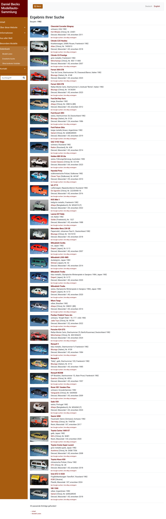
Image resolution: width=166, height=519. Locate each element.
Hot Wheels (56, 32)
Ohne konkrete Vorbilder (12, 64)
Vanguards (56, 393)
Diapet (54, 248)
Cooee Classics (58, 162)
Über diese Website (9, 27)
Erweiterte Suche (9, 59)
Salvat (54, 133)
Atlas (54, 46)
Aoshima (55, 450)
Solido (54, 220)
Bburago (55, 75)
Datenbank (6, 49)
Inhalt (3, 22)
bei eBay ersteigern (71, 37)
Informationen (7, 33)
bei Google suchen (58, 37)
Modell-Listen (8, 54)
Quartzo (55, 378)
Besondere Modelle (9, 43)
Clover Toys (56, 176)
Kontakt (4, 69)
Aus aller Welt (7, 38)
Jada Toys (56, 321)
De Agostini (56, 191)
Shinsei (55, 263)
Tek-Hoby (56, 422)
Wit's (54, 436)
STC (53, 465)
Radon (54, 147)
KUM (54, 479)
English (157, 6)
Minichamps (57, 61)
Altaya (54, 104)
